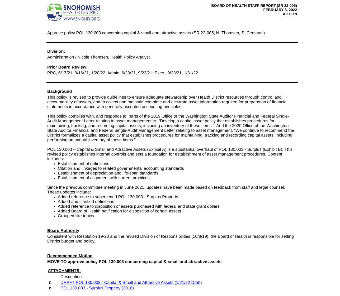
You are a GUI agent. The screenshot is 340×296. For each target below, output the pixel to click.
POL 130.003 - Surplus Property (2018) (97, 288)
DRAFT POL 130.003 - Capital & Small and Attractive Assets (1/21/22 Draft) (131, 282)
